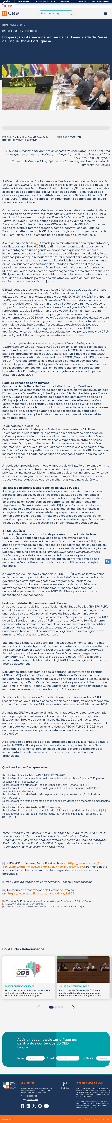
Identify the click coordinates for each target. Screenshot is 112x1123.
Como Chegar (42, 1092)
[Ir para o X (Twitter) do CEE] (34, 1106)
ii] (4, 882)
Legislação (81, 2)
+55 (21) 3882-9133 (30, 1096)
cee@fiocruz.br (32, 1100)
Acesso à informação (45, 2)
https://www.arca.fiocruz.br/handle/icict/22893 (41, 893)
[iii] (103, 810)
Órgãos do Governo (101, 2)
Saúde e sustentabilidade (19, 31)
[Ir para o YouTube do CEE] (46, 1106)
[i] (37, 243)
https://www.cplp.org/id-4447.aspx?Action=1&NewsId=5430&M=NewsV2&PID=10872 (52, 865)
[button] (51, 1007)
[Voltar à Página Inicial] (10, 13)
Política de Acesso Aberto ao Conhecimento (92, 1089)
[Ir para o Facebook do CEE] (22, 1106)
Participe (65, 2)
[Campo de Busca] (53, 13)
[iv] (4, 901)
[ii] (81, 657)
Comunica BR (23, 2)
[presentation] (38, 1007)
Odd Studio (9, 1119)
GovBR (6, 1)
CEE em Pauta (17, 24)
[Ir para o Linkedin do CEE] (28, 1106)
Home (5, 24)
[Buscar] (70, 13)
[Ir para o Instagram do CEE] (40, 1106)
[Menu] (106, 13)
